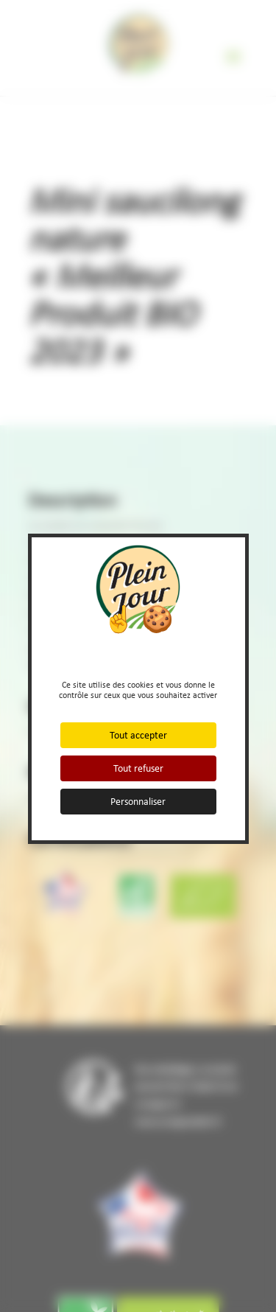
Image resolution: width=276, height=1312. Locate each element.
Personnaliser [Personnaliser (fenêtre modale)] (138, 801)
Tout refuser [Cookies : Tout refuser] (138, 768)
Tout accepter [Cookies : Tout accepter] (138, 735)
